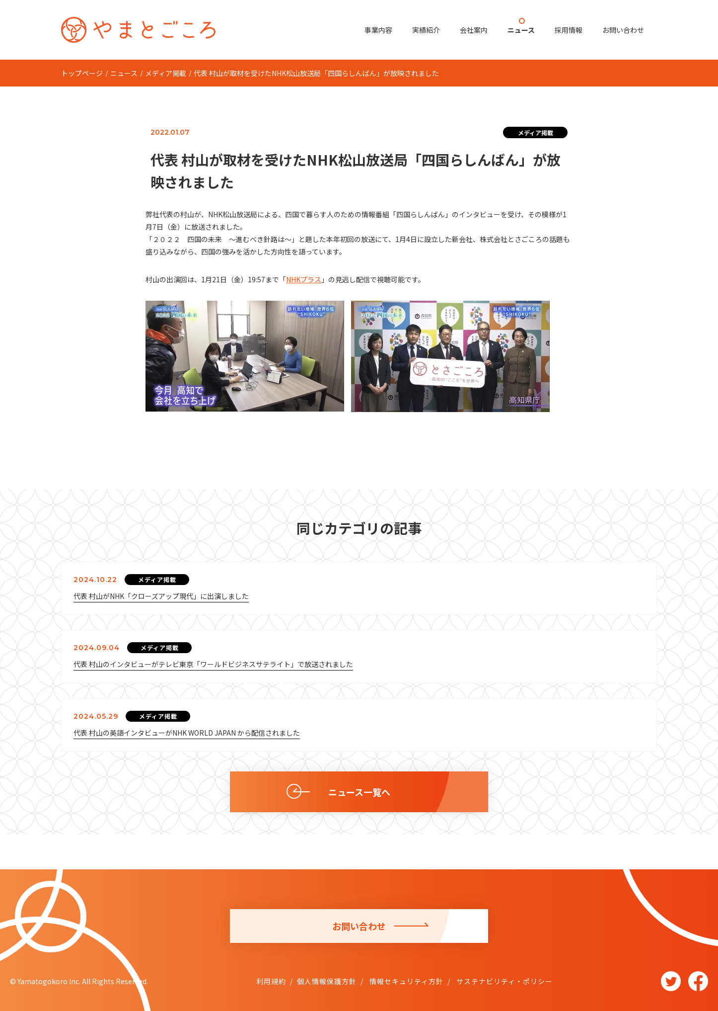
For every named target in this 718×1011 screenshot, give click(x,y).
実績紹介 (426, 30)
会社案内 (474, 30)
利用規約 (271, 981)
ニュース (521, 30)
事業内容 (378, 30)
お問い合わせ (623, 30)
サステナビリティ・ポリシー (503, 981)
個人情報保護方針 (327, 981)
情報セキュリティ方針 (405, 981)
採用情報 (568, 30)
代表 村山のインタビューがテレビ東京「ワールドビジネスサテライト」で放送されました (213, 664)
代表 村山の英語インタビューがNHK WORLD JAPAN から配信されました (186, 733)
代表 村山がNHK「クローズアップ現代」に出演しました (161, 596)
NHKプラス (303, 279)
